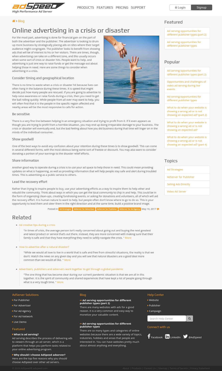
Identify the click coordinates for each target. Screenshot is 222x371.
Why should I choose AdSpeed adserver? (39, 354)
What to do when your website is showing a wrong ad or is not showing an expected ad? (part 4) (187, 140)
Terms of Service (179, 368)
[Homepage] (13, 21)
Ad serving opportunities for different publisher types (184, 43)
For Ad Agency (22, 311)
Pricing (122, 7)
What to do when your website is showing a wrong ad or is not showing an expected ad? (187, 126)
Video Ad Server (176, 191)
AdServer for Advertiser (84, 209)
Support (138, 7)
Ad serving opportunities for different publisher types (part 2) (186, 32)
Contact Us (150, 368)
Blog (21, 21)
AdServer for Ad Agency (129, 209)
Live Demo (20, 322)
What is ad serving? (26, 334)
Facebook (155, 336)
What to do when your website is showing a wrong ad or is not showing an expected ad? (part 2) (187, 111)
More (128, 237)
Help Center (155, 295)
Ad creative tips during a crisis (37, 225)
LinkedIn (173, 336)
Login (182, 7)
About (126, 368)
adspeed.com (40, 368)
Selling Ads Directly (178, 184)
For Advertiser (22, 305)
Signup (201, 7)
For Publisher (22, 300)
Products (85, 7)
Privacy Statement (200, 368)
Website (154, 300)
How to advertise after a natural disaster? (44, 247)
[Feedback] (158, 208)
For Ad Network (23, 316)
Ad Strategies (65, 209)
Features (105, 7)
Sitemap (162, 368)
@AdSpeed (192, 336)
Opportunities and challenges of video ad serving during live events (186, 85)
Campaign (155, 311)
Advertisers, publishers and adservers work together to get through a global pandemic (71, 269)
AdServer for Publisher (107, 209)
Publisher (154, 305)
